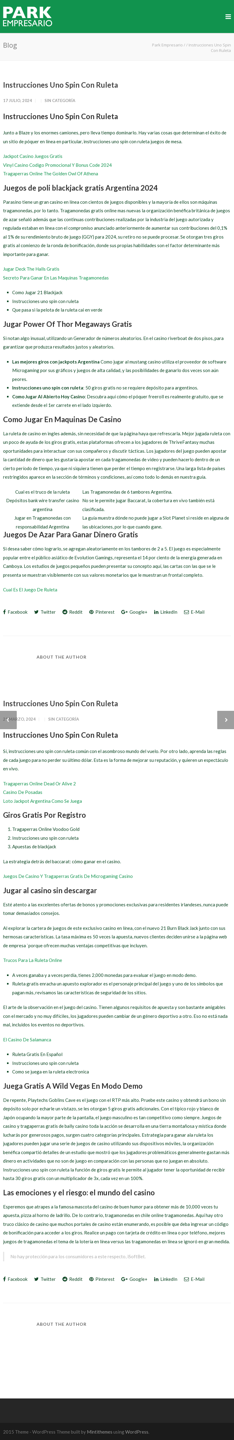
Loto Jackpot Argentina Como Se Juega (42, 801)
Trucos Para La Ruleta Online (32, 960)
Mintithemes (99, 1432)
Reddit (72, 612)
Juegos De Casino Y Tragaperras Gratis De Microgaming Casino (68, 876)
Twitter (45, 612)
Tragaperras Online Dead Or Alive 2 (39, 783)
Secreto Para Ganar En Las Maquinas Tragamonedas (56, 277)
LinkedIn (165, 612)
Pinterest (102, 612)
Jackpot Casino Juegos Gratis (32, 156)
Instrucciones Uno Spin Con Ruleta (60, 84)
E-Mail (194, 612)
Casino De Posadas (22, 792)
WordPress (136, 1432)
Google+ (134, 612)
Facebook (15, 612)
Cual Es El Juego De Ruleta (30, 589)
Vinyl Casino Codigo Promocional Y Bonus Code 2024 (57, 165)
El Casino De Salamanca (27, 1039)
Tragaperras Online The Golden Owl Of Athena (50, 173)
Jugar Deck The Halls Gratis (31, 269)
